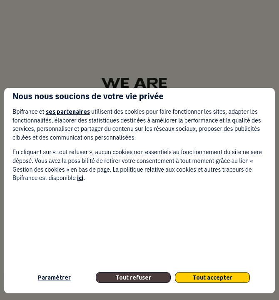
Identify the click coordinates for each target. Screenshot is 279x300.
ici (80, 178)
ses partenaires (68, 111)
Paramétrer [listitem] (54, 277)
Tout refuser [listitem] (133, 277)
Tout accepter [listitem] (212, 277)
